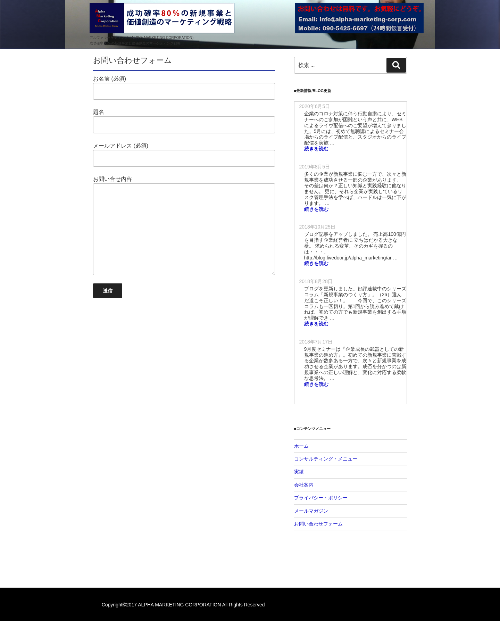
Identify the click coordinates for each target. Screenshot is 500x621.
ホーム (301, 446)
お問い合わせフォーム (318, 524)
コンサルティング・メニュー (325, 459)
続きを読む (316, 148)
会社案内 (304, 485)
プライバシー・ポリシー (321, 497)
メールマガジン (311, 511)
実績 (299, 471)
